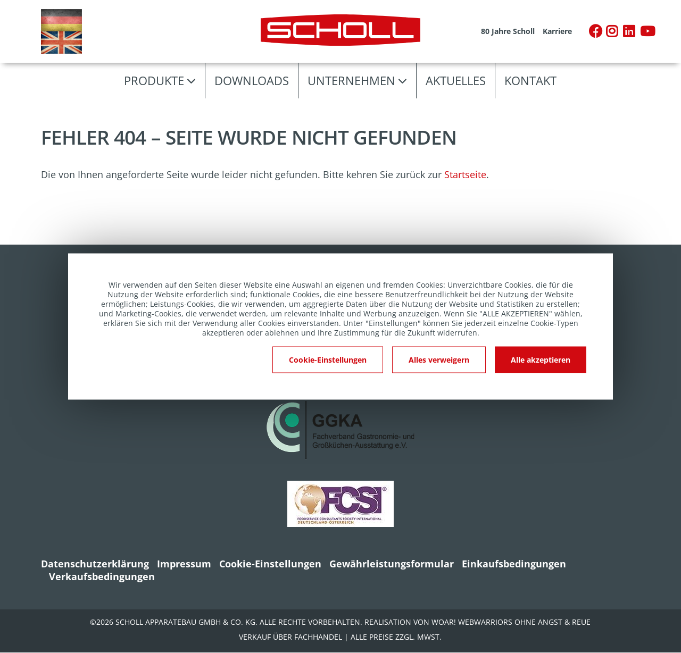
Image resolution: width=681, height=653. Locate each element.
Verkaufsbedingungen (102, 576)
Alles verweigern (439, 360)
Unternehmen (351, 80)
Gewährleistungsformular (391, 563)
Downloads (251, 80)
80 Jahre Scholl (508, 31)
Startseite (465, 174)
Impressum (184, 563)
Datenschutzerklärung (95, 563)
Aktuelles (456, 80)
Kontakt (530, 80)
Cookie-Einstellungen (270, 563)
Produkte (154, 80)
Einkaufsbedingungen (514, 563)
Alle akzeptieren (540, 360)
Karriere (557, 31)
